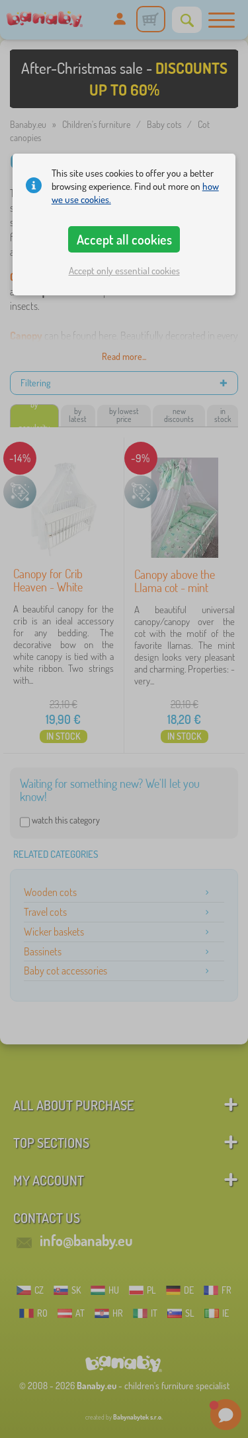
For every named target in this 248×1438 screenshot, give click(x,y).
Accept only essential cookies (124, 270)
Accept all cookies (124, 239)
